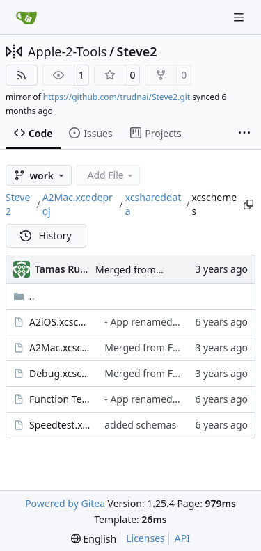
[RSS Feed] (22, 75)
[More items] (244, 133)
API (182, 538)
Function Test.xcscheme (59, 399)
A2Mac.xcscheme (59, 347)
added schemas (140, 424)
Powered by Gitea (65, 503)
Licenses (145, 538)
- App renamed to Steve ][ (162, 321)
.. (24, 296)
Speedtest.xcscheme (59, 424)
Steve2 (137, 51)
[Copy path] (248, 204)
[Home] (26, 17)
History (46, 235)
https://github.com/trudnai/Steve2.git (116, 97)
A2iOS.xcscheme (59, 321)
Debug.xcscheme (59, 373)
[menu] (93, 538)
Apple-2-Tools (67, 51)
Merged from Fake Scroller (155, 269)
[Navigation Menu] (240, 17)
